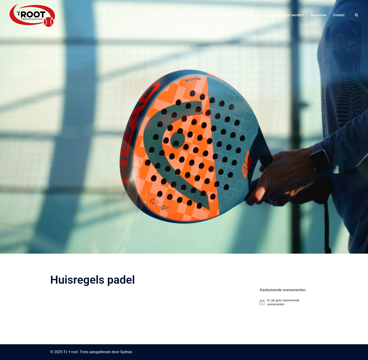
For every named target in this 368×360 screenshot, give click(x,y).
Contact (339, 15)
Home (159, 15)
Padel (250, 15)
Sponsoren (318, 15)
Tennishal (227, 15)
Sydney (126, 352)
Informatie (177, 15)
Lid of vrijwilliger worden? (285, 15)
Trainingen (205, 15)
